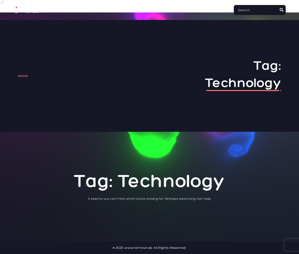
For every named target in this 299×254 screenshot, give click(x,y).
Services (122, 10)
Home (74, 10)
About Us (96, 10)
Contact (185, 10)
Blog (205, 10)
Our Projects (154, 10)
